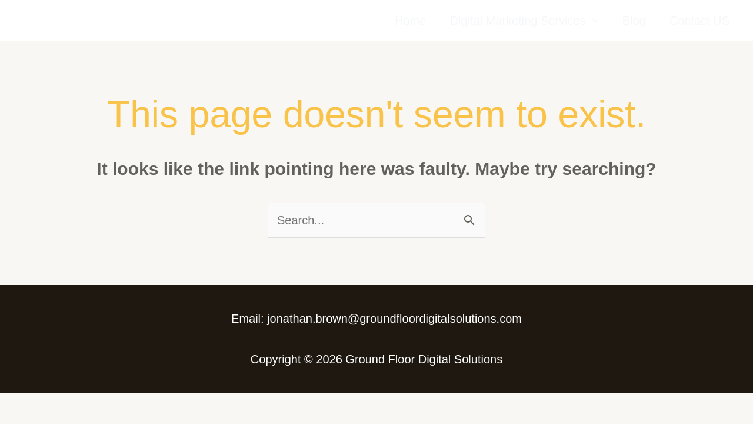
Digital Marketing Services (518, 20)
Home (410, 20)
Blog (634, 20)
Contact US (699, 20)
